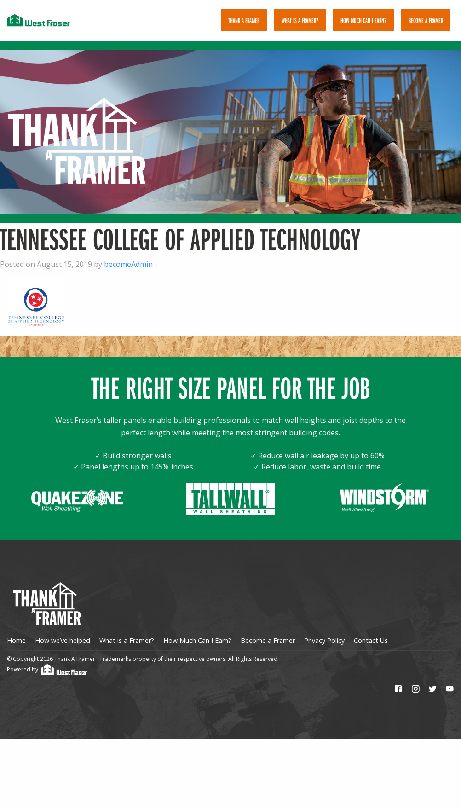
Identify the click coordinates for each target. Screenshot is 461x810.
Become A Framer (426, 20)
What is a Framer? (300, 20)
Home (16, 636)
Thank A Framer (243, 20)
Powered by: (47, 665)
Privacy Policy (324, 636)
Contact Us (371, 636)
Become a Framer (268, 636)
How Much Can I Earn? (363, 20)
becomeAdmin (128, 260)
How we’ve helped (62, 636)
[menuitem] (244, 20)
